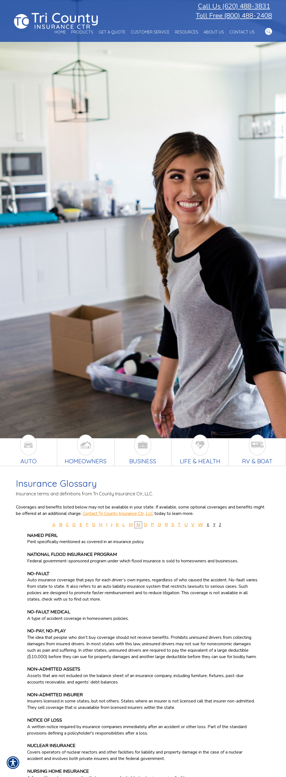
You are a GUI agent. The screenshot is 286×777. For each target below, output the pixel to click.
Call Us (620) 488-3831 (234, 6)
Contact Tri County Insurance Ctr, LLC (118, 513)
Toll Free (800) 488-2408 (234, 15)
